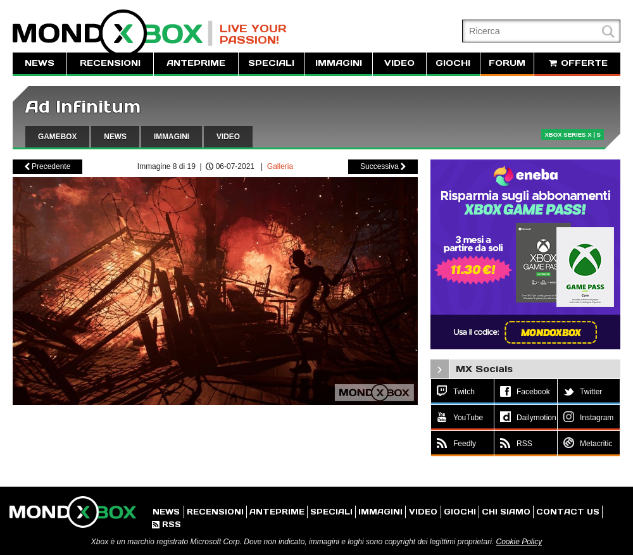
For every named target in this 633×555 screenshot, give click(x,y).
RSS (166, 524)
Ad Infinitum (83, 106)
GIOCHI (453, 63)
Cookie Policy (519, 541)
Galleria (280, 166)
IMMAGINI (338, 63)
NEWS (39, 63)
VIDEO (399, 63)
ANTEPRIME (195, 63)
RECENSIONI (110, 63)
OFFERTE (577, 63)
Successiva (383, 166)
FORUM (507, 63)
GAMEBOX (57, 136)
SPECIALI (271, 63)
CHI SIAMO (506, 511)
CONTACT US (567, 511)
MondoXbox (113, 33)
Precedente (48, 166)
